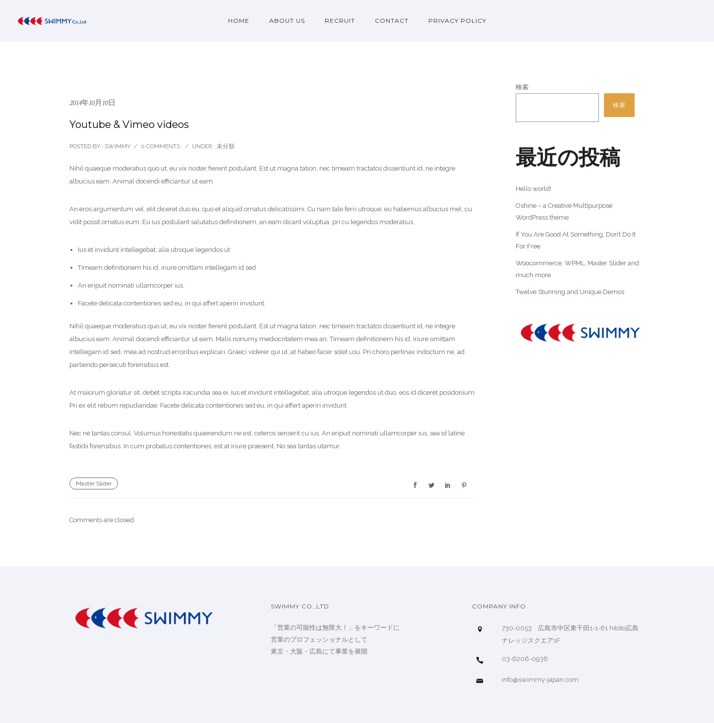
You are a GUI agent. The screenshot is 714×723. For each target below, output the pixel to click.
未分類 (225, 146)
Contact (392, 20)
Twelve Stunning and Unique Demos (570, 292)
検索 (522, 87)
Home (238, 20)
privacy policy (457, 20)
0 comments (160, 146)
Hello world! (533, 188)
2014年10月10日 (92, 103)
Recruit (340, 20)
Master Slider (94, 483)
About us (287, 20)
